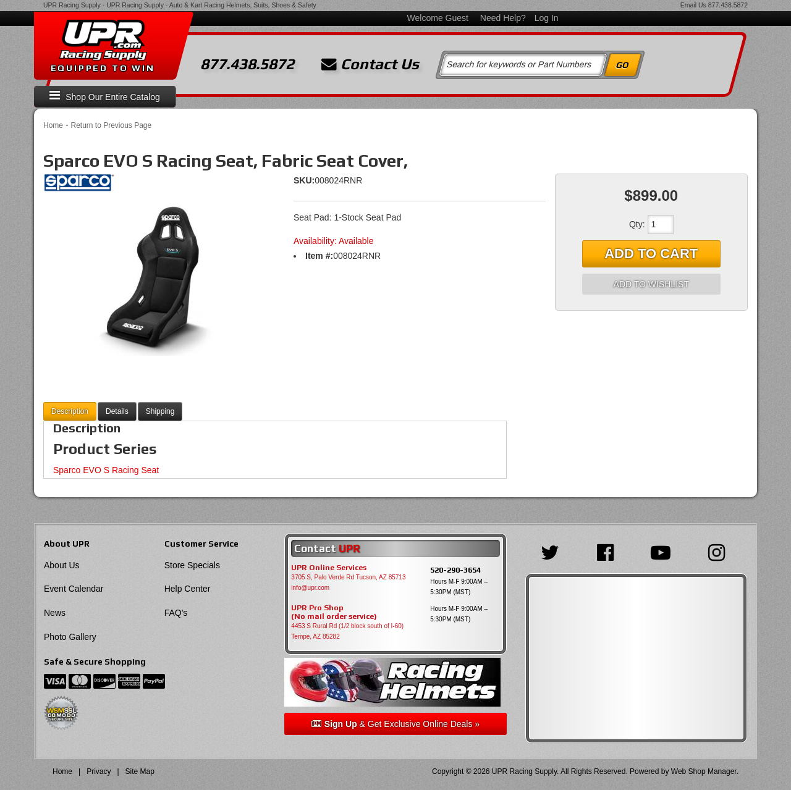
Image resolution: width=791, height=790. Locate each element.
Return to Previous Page (110, 125)
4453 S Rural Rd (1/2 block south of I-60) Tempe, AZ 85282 (347, 631)
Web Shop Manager (704, 771)
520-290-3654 (455, 569)
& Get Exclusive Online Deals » (395, 724)
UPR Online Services (328, 567)
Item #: (319, 256)
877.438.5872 (728, 5)
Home (53, 125)
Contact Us (370, 64)
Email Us (693, 5)
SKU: (304, 180)
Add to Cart (651, 253)
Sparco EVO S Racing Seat (106, 470)
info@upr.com (310, 587)
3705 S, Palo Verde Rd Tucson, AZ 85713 (348, 577)
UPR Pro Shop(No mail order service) (334, 612)
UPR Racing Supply (72, 5)
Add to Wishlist (651, 284)
